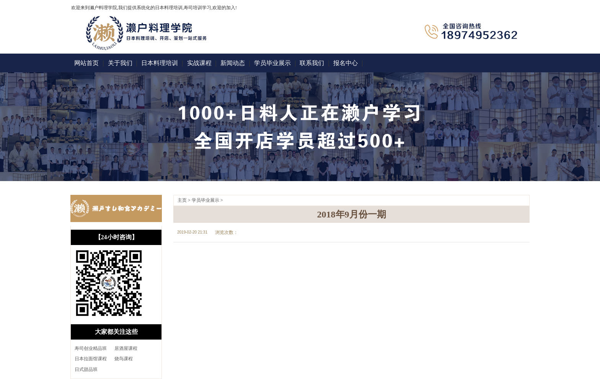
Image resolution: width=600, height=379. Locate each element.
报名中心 (345, 63)
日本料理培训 (159, 63)
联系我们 (312, 63)
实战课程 (199, 63)
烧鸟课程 (123, 358)
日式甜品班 (86, 369)
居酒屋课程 (125, 348)
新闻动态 (232, 63)
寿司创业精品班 (91, 348)
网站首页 (86, 63)
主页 (182, 200)
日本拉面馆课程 (91, 358)
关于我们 (120, 63)
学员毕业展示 (272, 63)
